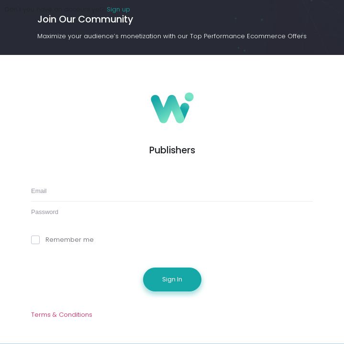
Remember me (62, 239)
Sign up (118, 9)
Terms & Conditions (61, 314)
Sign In (172, 279)
